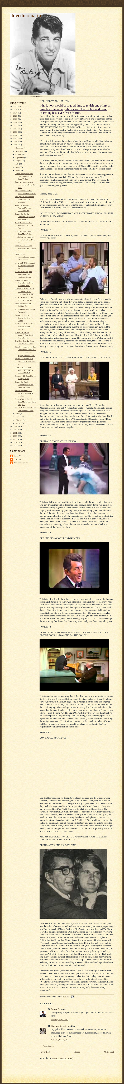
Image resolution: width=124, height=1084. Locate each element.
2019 (15, 129)
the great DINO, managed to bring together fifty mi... (25, 265)
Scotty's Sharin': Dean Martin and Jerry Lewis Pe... (25, 248)
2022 (15, 119)
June (18, 167)
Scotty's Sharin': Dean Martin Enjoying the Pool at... (24, 225)
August (19, 161)
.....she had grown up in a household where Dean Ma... (25, 239)
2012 (15, 430)
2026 (15, 106)
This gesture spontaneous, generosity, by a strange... (25, 199)
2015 (15, 141)
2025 (15, 109)
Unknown (17, 459)
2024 (15, 113)
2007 (15, 445)
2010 (15, 436)
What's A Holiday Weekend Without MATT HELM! (23, 208)
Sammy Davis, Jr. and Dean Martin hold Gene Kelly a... (25, 401)
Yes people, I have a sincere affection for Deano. (24, 317)
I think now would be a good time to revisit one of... (25, 361)
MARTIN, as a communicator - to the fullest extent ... (25, 257)
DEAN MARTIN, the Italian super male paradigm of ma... (23, 274)
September (20, 157)
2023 (15, 116)
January (19, 423)
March (18, 417)
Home (77, 1052)
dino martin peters (21, 463)
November (20, 151)
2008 (15, 442)
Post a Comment (48, 1046)
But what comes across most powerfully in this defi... (25, 184)
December (20, 148)
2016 (15, 138)
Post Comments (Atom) (62, 1058)
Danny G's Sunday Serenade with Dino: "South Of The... (24, 283)
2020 (15, 125)
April (18, 414)
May (18, 170)
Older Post (109, 1052)
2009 (15, 439)
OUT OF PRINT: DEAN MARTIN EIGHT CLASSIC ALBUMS (24, 291)
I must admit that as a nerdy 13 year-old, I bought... (24, 393)
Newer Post (45, 1052)
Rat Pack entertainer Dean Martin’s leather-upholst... (25, 326)
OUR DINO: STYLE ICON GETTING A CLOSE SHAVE (24, 370)
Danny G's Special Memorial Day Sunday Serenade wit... (25, 216)
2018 (15, 132)
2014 (15, 145)
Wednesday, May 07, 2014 (59, 1020)
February (19, 420)
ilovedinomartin (26, 15)
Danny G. (17, 456)
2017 (15, 135)
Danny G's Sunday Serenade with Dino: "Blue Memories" (24, 384)
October (19, 154)
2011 (15, 433)
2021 (15, 122)
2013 (15, 426)
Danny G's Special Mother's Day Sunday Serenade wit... (24, 335)
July (17, 164)
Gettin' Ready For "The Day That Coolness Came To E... (24, 176)
